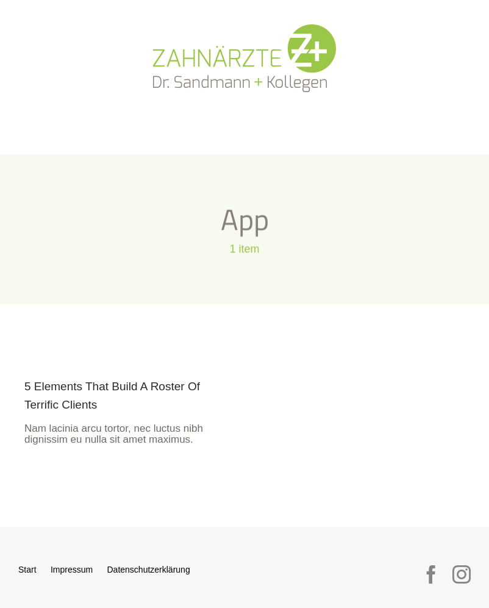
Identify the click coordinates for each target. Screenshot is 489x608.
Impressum (72, 569)
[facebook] (431, 574)
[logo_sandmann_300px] (244, 29)
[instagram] (461, 574)
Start (27, 569)
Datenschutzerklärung (148, 569)
